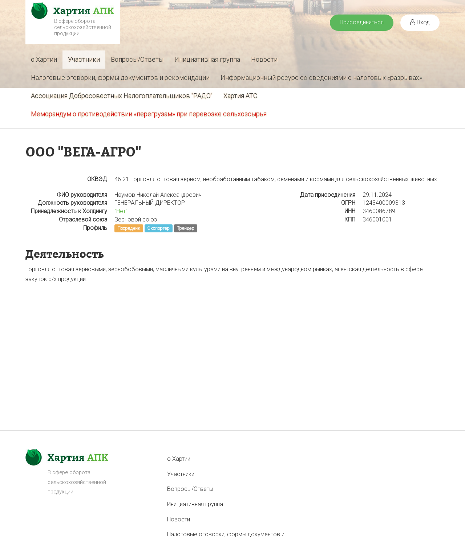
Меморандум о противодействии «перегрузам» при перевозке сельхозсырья (149, 114)
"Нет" (121, 211)
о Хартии (44, 59)
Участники (84, 59)
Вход (420, 22)
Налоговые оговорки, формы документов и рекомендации (120, 77)
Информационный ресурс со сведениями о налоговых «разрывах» (321, 77)
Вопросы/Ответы (137, 59)
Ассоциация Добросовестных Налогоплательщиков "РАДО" (122, 95)
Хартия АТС (240, 95)
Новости (264, 59)
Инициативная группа (207, 59)
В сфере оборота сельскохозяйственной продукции (82, 27)
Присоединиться (362, 22)
